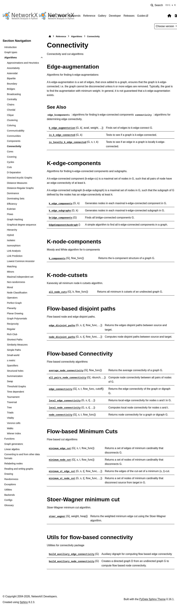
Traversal (12, 402)
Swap (10, 381)
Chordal (11, 109)
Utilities (8, 489)
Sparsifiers (12, 365)
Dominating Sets (15, 198)
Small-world (13, 355)
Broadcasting (14, 94)
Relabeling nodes (13, 463)
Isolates (11, 240)
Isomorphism (13, 245)
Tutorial (62, 15)
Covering (11, 156)
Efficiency (12, 203)
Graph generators (13, 444)
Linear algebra (11, 449)
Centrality (12, 99)
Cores (10, 151)
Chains (10, 104)
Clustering (12, 120)
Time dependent (15, 391)
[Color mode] (163, 16)
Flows (10, 214)
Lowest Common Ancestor (21, 261)
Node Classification (17, 292)
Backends (75, 15)
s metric (11, 360)
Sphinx (24, 602)
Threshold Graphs (16, 386)
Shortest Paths (14, 339)
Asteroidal (12, 73)
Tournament (13, 397)
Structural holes (15, 370)
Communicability (15, 130)
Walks (10, 428)
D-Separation (14, 172)
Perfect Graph (14, 303)
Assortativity (13, 68)
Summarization (15, 376)
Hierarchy (12, 229)
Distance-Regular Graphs (20, 188)
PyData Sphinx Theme (152, 599)
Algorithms (10, 57)
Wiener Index (14, 433)
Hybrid (10, 235)
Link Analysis (14, 251)
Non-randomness (16, 282)
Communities (14, 136)
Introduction (10, 47)
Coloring (11, 125)
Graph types (10, 52)
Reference (89, 15)
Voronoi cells (13, 423)
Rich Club (12, 334)
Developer (115, 15)
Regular (11, 329)
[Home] (50, 36)
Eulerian (11, 209)
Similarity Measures (17, 344)
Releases (129, 15)
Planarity (11, 308)
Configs (8, 500)
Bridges (11, 89)
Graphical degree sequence (21, 224)
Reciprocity (13, 323)
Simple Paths (14, 350)
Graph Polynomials (17, 318)
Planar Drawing (15, 313)
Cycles (10, 162)
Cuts (9, 167)
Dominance (13, 193)
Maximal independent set (20, 276)
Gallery (102, 15)
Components (13, 141)
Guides (141, 15)
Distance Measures (17, 183)
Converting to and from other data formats (22, 456)
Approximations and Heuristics (23, 62)
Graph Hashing (15, 219)
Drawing (8, 474)
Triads (10, 412)
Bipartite (11, 78)
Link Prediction (14, 256)
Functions (9, 438)
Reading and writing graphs (18, 468)
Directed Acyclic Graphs (19, 177)
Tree (9, 407)
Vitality (10, 418)
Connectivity (14, 146)
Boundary (12, 83)
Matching (11, 266)
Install (51, 15)
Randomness (11, 479)
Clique (10, 115)
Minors (10, 271)
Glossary (9, 505)
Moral (10, 287)
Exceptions (10, 484)
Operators (12, 297)
